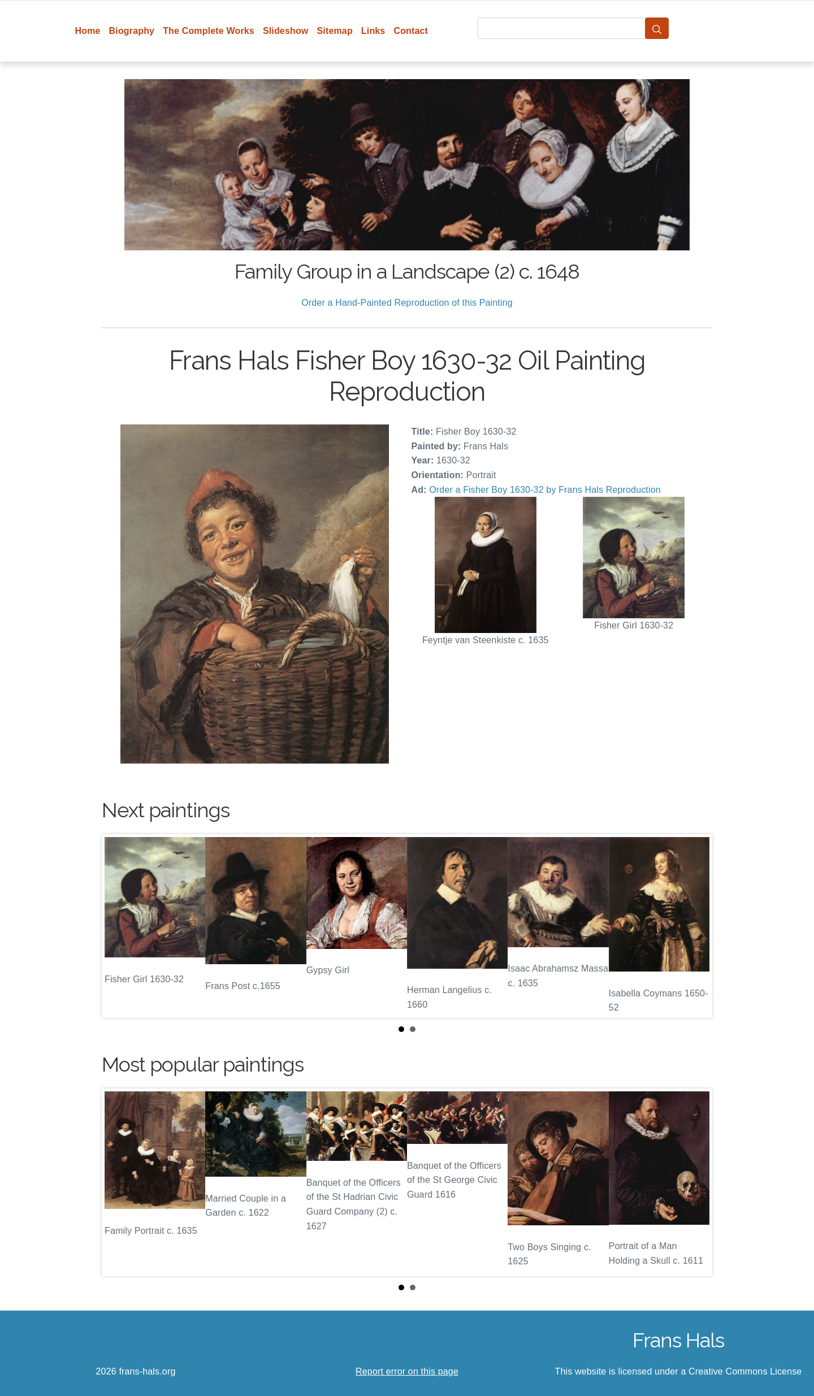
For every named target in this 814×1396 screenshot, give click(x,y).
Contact (410, 31)
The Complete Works (208, 31)
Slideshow (286, 31)
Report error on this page (407, 1371)
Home (88, 31)
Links (373, 31)
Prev (119, 926)
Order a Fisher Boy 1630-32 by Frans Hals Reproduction (545, 490)
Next (695, 926)
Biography (132, 31)
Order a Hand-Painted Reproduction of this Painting (407, 302)
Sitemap (334, 31)
